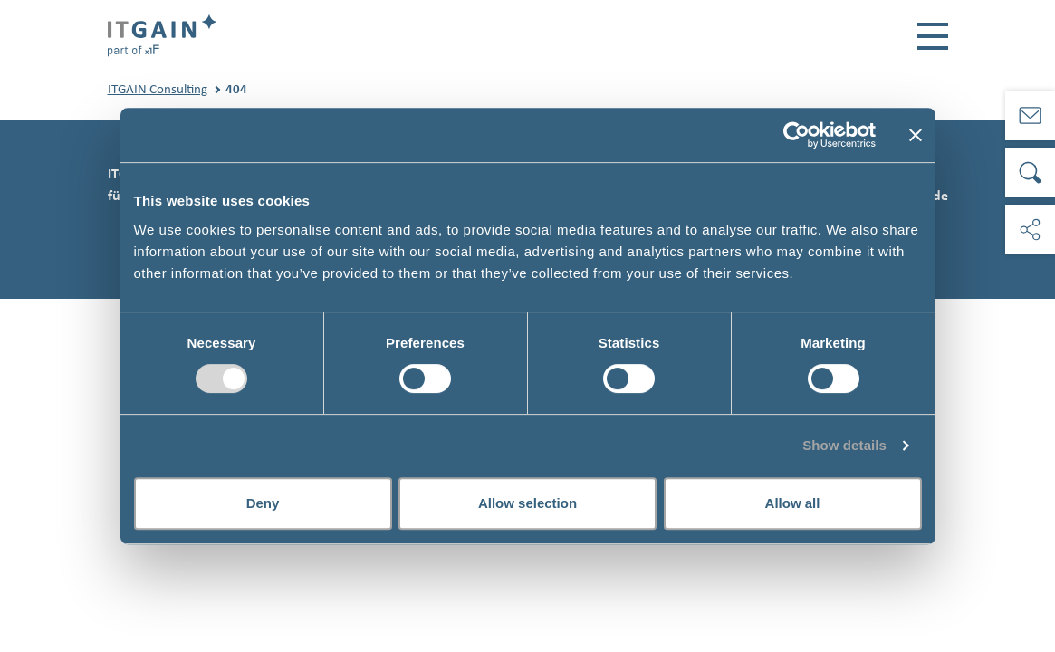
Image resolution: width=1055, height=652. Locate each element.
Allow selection (527, 503)
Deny (263, 503)
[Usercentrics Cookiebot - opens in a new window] (796, 135)
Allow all (792, 503)
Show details (844, 445)
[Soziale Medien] (1030, 229)
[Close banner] (915, 135)
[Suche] (1030, 172)
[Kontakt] (1030, 115)
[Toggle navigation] (932, 36)
